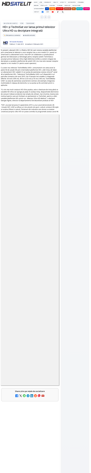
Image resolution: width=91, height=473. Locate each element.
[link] (30, 235)
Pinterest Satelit (75, 232)
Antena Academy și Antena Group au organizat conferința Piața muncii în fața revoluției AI (73, 53)
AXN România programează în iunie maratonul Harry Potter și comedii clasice (25, 267)
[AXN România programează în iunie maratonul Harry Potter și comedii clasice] (51, 270)
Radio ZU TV (13, 335)
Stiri (21, 23)
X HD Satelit (75, 227)
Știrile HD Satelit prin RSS (75, 238)
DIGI (47, 8)
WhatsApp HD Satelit (75, 212)
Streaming (81, 2)
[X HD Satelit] (62, 12)
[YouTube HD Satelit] (52, 12)
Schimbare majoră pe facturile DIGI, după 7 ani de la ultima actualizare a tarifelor (25, 231)
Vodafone (60, 8)
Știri (40, 2)
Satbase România (39, 8)
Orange (52, 8)
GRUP (47, 12)
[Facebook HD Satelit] (42, 12)
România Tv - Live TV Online (21, 386)
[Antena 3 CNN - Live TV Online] (51, 357)
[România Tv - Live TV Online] (51, 391)
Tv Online (59, 5)
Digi (65, 256)
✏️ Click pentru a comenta (12, 35)
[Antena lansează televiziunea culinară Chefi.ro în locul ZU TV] (51, 253)
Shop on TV (69, 77)
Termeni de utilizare (75, 283)
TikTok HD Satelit (75, 222)
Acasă (35, 2)
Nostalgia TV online (17, 318)
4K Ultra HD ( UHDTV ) (10, 23)
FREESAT (71, 256)
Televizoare (30, 23)
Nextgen (79, 8)
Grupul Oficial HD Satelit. (20, 178)
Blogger (60, 405)
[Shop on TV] (75, 85)
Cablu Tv (55, 2)
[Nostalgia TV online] (51, 323)
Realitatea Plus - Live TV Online (22, 369)
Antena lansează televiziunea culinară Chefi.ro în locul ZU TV (26, 249)
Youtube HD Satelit (75, 217)
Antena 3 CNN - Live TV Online (22, 352)
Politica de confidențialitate (75, 289)
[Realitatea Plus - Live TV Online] (51, 374)
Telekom (86, 8)
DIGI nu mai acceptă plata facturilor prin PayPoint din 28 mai (25, 302)
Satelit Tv (63, 2)
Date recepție (72, 2)
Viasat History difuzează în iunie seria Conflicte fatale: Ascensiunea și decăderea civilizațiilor (75, 40)
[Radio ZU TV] (51, 340)
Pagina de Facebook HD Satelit (75, 199)
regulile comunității (30, 173)
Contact (36, 12)
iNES (74, 8)
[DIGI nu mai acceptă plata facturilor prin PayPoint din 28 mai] (51, 306)
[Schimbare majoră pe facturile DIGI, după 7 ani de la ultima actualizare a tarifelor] (51, 235)
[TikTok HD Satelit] (57, 12)
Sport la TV (44, 5)
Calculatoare (76, 5)
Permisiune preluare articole (75, 277)
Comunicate (47, 2)
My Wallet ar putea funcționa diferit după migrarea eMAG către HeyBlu (25, 284)
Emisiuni (36, 5)
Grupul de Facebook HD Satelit (75, 206)
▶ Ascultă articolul (29, 35)
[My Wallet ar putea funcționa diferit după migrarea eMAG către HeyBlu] (51, 289)
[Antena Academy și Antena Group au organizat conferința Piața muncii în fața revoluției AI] (75, 66)
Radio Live (67, 5)
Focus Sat (68, 8)
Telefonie (52, 5)
